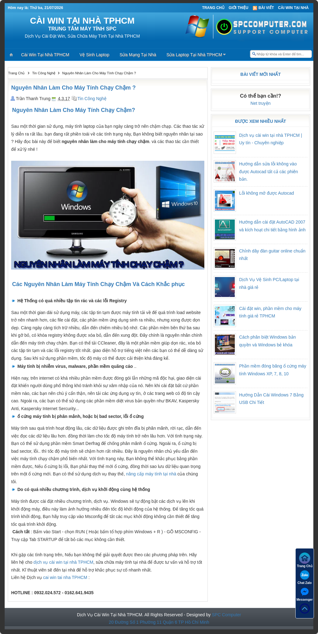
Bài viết (263, 8)
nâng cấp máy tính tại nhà (151, 473)
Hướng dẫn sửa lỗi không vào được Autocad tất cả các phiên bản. (268, 171)
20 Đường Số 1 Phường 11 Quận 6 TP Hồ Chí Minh (159, 622)
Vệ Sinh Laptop (94, 54)
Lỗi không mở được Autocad (266, 193)
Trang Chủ (213, 8)
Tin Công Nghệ (92, 98)
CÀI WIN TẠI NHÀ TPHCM (82, 20)
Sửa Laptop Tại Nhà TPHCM (194, 54)
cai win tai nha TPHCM (65, 577)
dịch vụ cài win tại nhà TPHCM (63, 562)
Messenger (305, 593)
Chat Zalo (305, 577)
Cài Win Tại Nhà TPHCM (45, 54)
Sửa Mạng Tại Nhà (138, 54)
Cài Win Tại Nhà (293, 8)
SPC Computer (226, 614)
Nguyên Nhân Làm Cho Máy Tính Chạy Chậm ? (73, 88)
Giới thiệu (238, 8)
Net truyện (261, 103)
